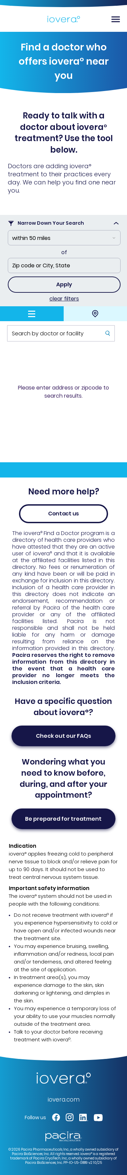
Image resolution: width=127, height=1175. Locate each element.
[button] (56, 1117)
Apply (64, 284)
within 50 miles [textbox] (31, 238)
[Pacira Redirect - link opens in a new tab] (63, 1136)
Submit (107, 341)
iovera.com (64, 1099)
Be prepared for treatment (63, 819)
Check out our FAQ (63, 736)
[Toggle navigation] (115, 19)
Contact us (63, 513)
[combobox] (64, 237)
